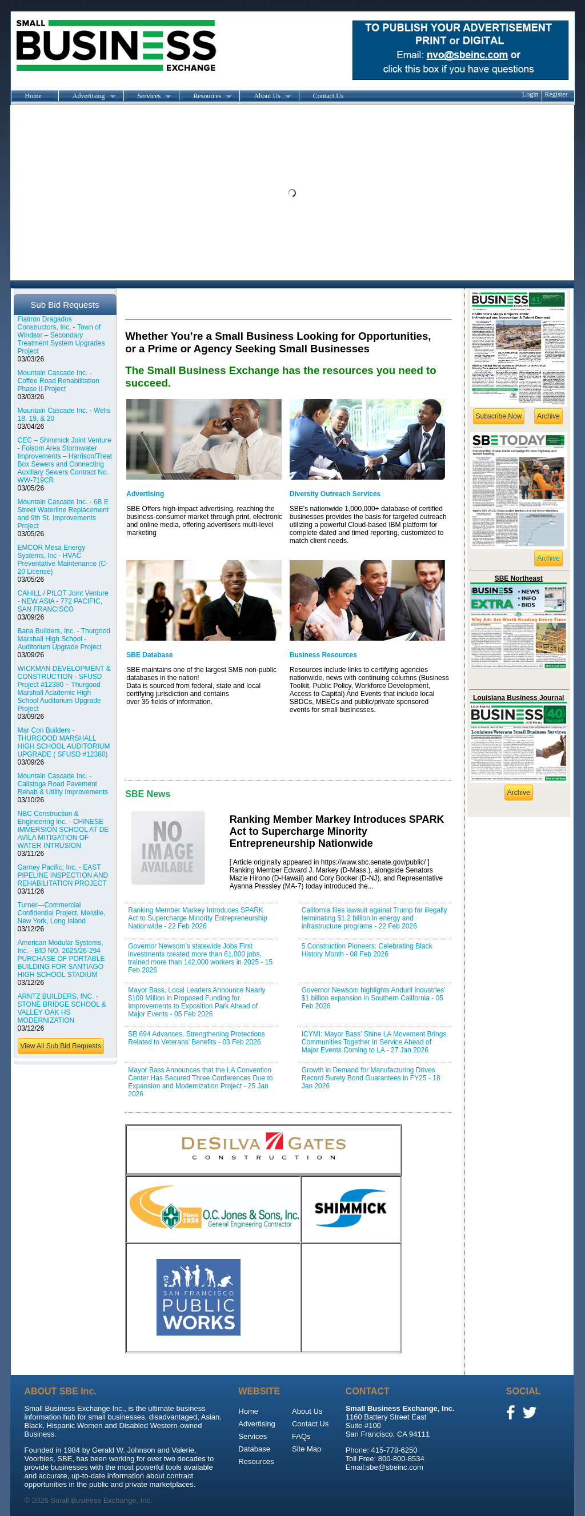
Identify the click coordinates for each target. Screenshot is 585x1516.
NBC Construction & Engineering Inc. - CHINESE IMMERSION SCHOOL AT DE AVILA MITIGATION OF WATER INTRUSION (63, 830)
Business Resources (323, 655)
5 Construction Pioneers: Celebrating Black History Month (367, 950)
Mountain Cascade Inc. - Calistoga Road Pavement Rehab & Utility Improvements (63, 784)
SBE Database (149, 655)
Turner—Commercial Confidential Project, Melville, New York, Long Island (62, 913)
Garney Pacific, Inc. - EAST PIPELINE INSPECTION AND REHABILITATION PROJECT (63, 875)
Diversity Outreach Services (335, 494)
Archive (548, 416)
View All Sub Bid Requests (61, 1046)
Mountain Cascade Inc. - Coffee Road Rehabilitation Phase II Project (58, 381)
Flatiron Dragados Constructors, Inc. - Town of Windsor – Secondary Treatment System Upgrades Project (61, 335)
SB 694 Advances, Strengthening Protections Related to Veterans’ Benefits (196, 1038)
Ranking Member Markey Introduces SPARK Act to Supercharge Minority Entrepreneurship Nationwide (197, 918)
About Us (264, 96)
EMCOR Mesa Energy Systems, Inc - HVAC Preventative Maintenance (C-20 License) (63, 560)
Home (33, 96)
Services (147, 96)
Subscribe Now (499, 416)
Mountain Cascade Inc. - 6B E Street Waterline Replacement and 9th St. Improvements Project (63, 514)
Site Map (306, 1449)
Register (556, 94)
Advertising (86, 96)
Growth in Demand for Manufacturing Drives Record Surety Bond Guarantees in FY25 (371, 1078)
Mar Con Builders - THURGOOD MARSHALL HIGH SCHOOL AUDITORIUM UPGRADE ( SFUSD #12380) (64, 742)
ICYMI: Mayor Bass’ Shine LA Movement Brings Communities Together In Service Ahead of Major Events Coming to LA (374, 1042)
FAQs (301, 1436)
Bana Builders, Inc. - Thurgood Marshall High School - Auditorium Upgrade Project (64, 639)
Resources (205, 96)
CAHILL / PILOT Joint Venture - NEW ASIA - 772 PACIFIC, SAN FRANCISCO (63, 601)
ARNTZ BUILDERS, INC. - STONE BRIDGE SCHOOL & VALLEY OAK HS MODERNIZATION (62, 1008)
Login (530, 94)
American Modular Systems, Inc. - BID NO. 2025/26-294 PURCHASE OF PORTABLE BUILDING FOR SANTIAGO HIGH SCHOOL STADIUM (61, 959)
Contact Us (328, 96)
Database (254, 1449)
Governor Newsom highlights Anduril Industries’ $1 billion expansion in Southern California (374, 998)
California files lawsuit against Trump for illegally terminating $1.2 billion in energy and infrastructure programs (374, 918)
